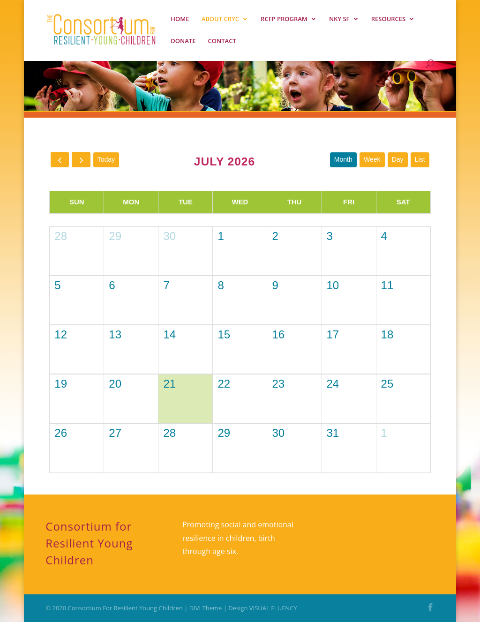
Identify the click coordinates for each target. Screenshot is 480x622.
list (420, 159)
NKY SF (339, 19)
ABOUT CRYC (220, 19)
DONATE (183, 41)
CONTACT (222, 41)
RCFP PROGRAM (284, 19)
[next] (81, 159)
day (398, 159)
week (372, 159)
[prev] (60, 159)
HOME (180, 19)
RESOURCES (388, 19)
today (106, 159)
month (343, 159)
